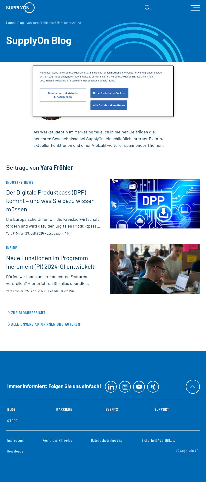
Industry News (19, 182)
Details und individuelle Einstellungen (63, 95)
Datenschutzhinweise (107, 440)
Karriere (64, 409)
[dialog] (103, 91)
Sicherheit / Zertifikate (159, 440)
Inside (11, 247)
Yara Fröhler (14, 233)
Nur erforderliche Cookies (109, 93)
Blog (11, 409)
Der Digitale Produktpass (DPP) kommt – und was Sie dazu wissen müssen (50, 200)
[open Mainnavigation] (195, 8)
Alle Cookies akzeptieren (109, 105)
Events (111, 409)
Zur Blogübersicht (28, 312)
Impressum (15, 440)
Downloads (15, 451)
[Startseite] (20, 7)
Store (12, 420)
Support (161, 409)
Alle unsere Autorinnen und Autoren (45, 324)
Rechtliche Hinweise (57, 440)
